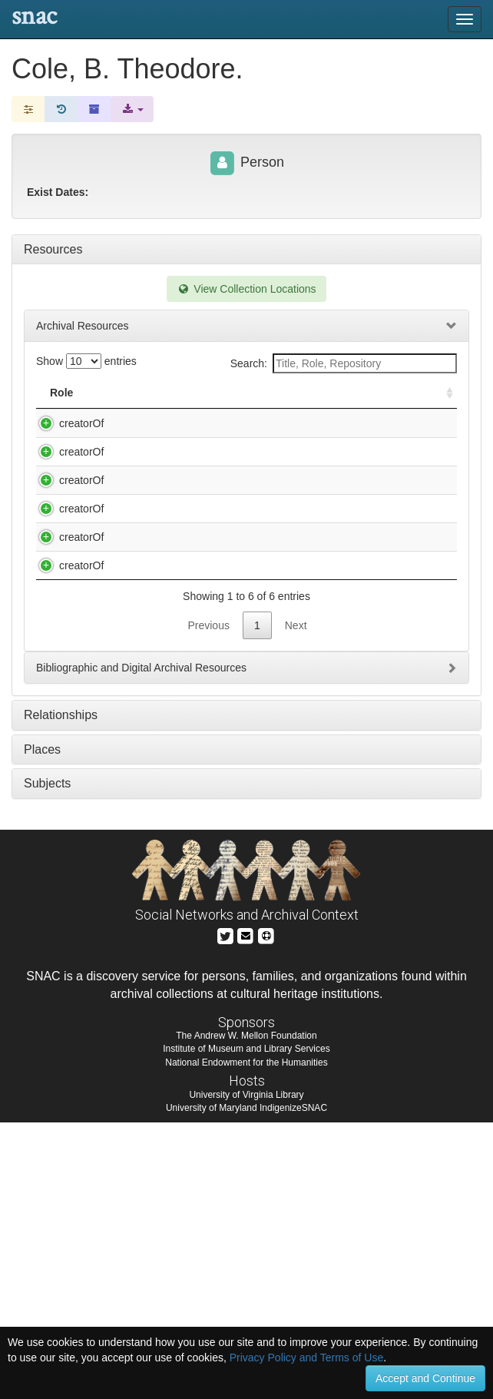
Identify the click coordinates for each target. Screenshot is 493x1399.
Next (296, 902)
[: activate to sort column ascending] (443, 393)
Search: (343, 363)
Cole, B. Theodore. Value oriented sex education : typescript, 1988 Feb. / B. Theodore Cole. (194, 811)
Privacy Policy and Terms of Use (306, 1357)
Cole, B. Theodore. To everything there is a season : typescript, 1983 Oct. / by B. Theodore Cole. (196, 736)
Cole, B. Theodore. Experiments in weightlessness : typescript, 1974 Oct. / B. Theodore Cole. (197, 513)
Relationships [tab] (61, 991)
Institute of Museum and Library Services (246, 1325)
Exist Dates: (57, 192)
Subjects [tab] (47, 1059)
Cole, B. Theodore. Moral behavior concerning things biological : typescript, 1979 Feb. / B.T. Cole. (186, 587)
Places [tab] (42, 1026)
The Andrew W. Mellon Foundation (246, 1312)
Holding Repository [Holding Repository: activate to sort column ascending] (363, 392)
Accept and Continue (425, 1378)
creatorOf (66, 423)
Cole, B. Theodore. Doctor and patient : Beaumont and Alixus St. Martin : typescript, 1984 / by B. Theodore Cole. (197, 438)
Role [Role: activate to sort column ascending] (61, 392)
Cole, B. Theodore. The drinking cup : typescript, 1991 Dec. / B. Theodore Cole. (193, 662)
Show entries (86, 361)
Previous (208, 902)
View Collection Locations (246, 289)
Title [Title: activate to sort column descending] (121, 392)
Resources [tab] (53, 249)
